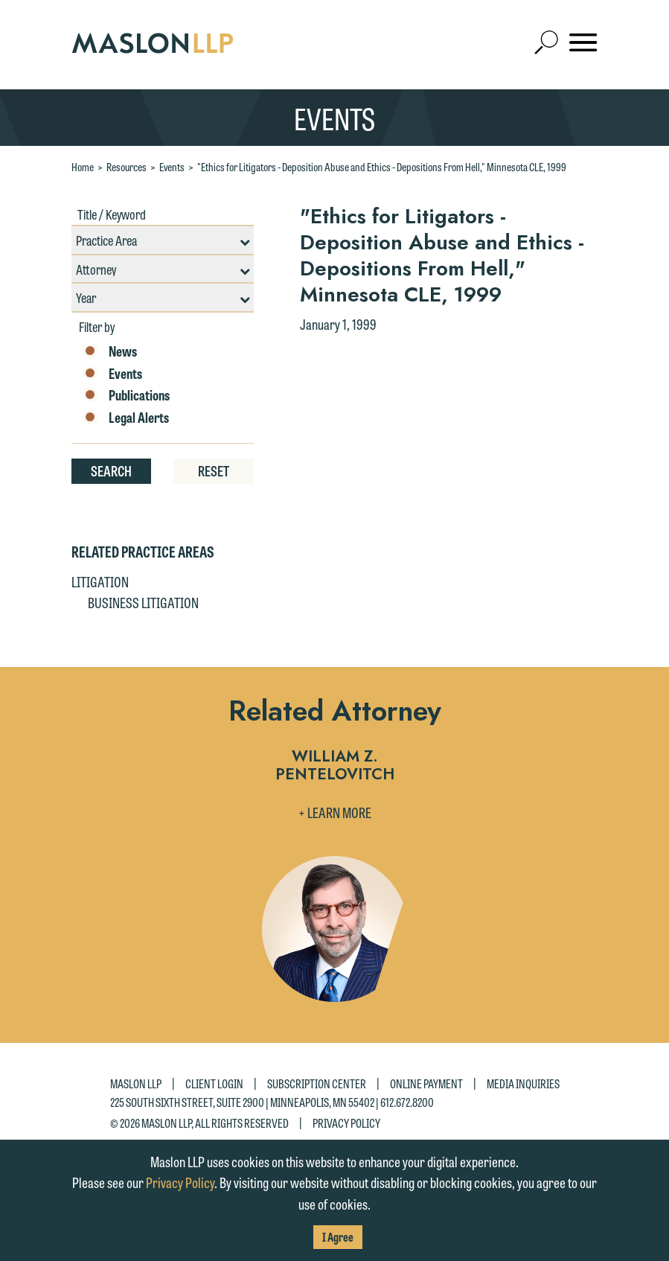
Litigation (100, 581)
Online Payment (426, 1083)
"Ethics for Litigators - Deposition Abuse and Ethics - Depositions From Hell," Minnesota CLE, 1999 (381, 167)
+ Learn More (334, 812)
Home (82, 167)
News (110, 351)
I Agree (337, 1236)
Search (111, 470)
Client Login (214, 1083)
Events (172, 167)
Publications (126, 395)
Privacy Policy (346, 1122)
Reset (213, 470)
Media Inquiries (523, 1083)
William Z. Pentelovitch (334, 766)
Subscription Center (316, 1083)
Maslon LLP (135, 1083)
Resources (126, 167)
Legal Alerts (126, 417)
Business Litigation (143, 602)
